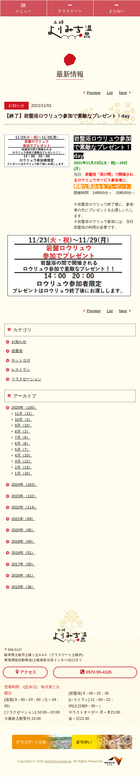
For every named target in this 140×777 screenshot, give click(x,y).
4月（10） (21, 455)
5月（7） (20, 449)
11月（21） (22, 413)
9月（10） (21, 425)
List (110, 93)
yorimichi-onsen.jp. (58, 761)
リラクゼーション (26, 379)
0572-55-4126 (96, 671)
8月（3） (20, 431)
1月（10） (21, 473)
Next (126, 93)
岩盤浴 (17, 351)
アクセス (26, 671)
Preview (90, 93)
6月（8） (20, 443)
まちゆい (117, 8)
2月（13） (21, 467)
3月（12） (21, 461)
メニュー (23, 8)
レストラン (20, 369)
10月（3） (21, 419)
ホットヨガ (20, 360)
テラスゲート (70, 8)
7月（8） (20, 437)
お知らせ (18, 341)
